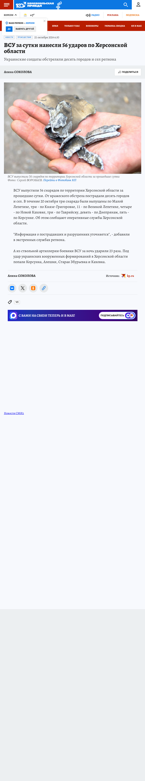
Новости (9, 37)
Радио (95, 15)
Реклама (112, 15)
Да (9, 29)
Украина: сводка (115, 25)
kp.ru (130, 276)
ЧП (17, 302)
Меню (4, 4)
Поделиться (127, 72)
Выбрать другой (25, 29)
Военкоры (92, 25)
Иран (55, 25)
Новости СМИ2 (14, 413)
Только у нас (72, 25)
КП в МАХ (136, 25)
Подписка (132, 15)
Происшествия (24, 37)
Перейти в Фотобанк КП (59, 180)
